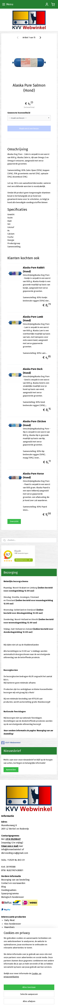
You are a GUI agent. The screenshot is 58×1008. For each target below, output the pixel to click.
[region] (29, 959)
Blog (3, 886)
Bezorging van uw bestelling (15, 879)
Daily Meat (9, 920)
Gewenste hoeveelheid (18, 113)
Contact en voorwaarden (13, 883)
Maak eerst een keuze (29, 128)
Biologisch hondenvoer (12, 897)
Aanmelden (11, 769)
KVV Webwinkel (10, 743)
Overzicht (14, 521)
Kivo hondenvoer (12, 924)
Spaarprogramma (10, 893)
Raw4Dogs (9, 927)
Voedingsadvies (8, 890)
